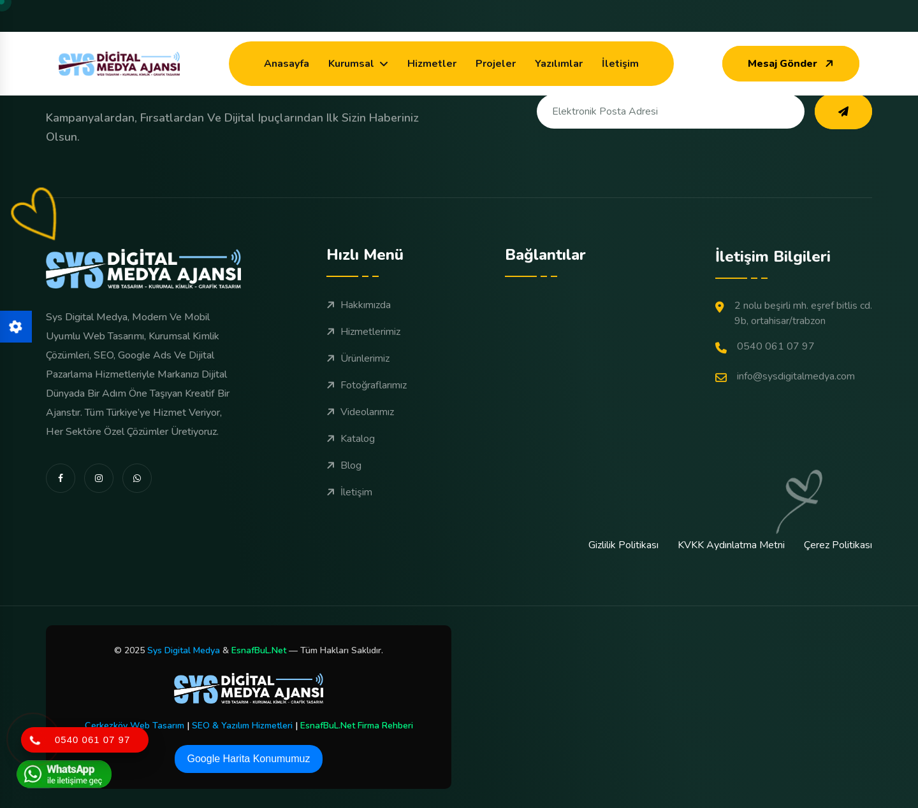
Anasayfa (286, 64)
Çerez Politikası (838, 545)
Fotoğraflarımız (366, 411)
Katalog (350, 464)
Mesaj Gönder (792, 64)
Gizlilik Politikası (623, 545)
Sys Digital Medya (183, 650)
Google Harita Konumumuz (248, 758)
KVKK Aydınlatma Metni (731, 545)
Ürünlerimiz (358, 384)
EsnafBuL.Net (258, 650)
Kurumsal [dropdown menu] (351, 64)
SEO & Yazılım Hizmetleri (242, 725)
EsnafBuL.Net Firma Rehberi (356, 725)
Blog (343, 491)
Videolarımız (360, 437)
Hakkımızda (358, 330)
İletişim (620, 64)
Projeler (496, 64)
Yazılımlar (559, 64)
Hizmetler (431, 64)
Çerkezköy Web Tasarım (134, 725)
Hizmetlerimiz (363, 357)
